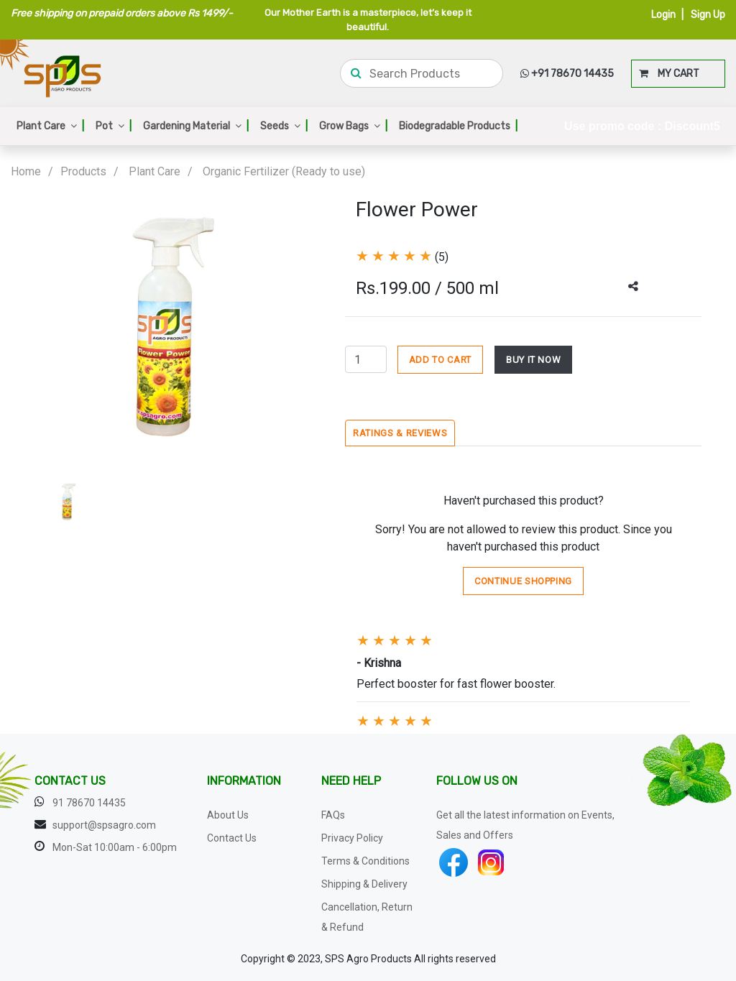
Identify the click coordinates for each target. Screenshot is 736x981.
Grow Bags (353, 126)
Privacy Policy (352, 838)
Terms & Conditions (365, 861)
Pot (114, 126)
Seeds (284, 126)
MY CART (669, 74)
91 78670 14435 (89, 803)
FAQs (333, 815)
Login (663, 15)
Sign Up (708, 15)
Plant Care (50, 126)
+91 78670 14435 (567, 74)
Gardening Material (196, 126)
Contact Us (232, 838)
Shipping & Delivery (364, 884)
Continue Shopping (523, 581)
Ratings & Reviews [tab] (400, 433)
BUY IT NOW (533, 359)
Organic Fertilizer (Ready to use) (284, 171)
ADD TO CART (440, 359)
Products (83, 171)
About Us (228, 815)
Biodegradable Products (458, 126)
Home (26, 171)
